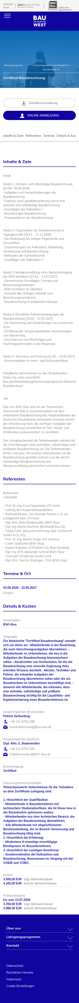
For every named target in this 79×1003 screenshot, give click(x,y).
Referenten (33, 136)
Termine (49, 136)
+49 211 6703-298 (22, 721)
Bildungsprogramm (13, 65)
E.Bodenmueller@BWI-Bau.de (30, 754)
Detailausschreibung (40, 103)
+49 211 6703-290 (22, 749)
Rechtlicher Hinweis (19, 972)
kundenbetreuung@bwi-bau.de (30, 727)
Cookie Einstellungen (20, 986)
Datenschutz (14, 966)
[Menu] (7, 16)
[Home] (39, 25)
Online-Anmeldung (39, 115)
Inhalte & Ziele (13, 136)
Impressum (13, 979)
